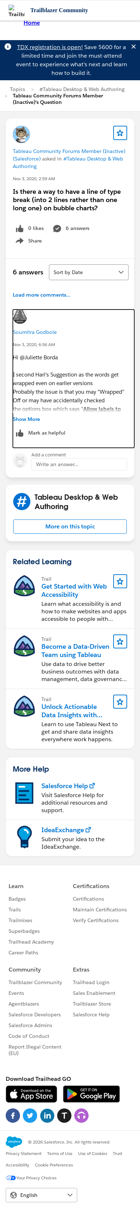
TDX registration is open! (50, 47)
